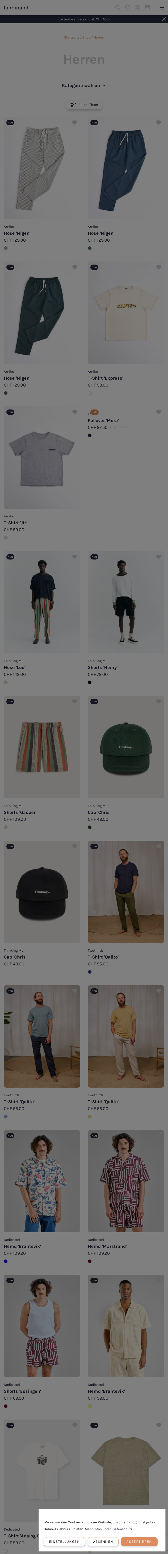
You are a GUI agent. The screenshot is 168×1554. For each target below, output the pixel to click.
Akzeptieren (139, 1541)
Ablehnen (103, 1541)
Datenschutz (122, 1529)
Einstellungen (64, 1541)
